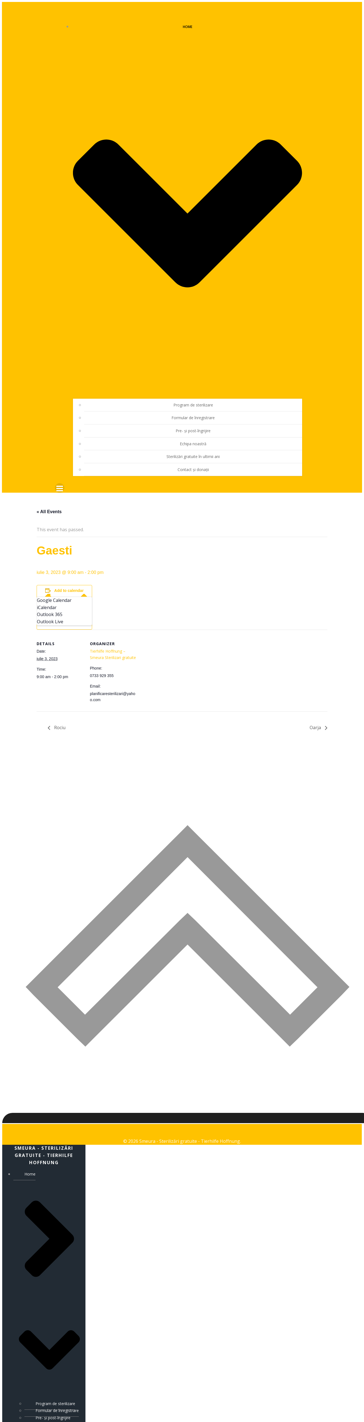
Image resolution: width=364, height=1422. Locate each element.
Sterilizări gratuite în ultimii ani (193, 448)
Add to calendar (69, 582)
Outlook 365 (49, 606)
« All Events (49, 503)
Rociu (59, 719)
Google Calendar (54, 592)
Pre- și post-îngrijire (193, 422)
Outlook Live (50, 613)
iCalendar (47, 599)
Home (49, 1277)
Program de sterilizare (193, 396)
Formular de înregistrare (193, 409)
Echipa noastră (193, 435)
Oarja (316, 719)
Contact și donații (193, 461)
